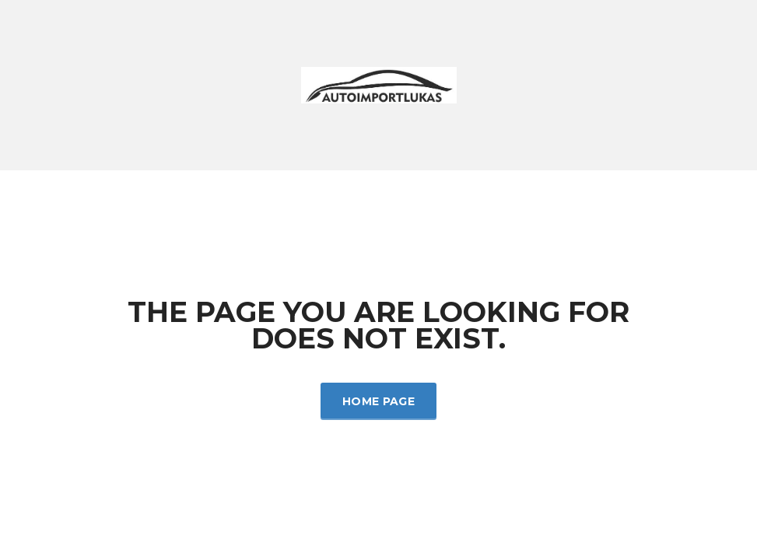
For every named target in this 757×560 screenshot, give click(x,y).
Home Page (378, 401)
